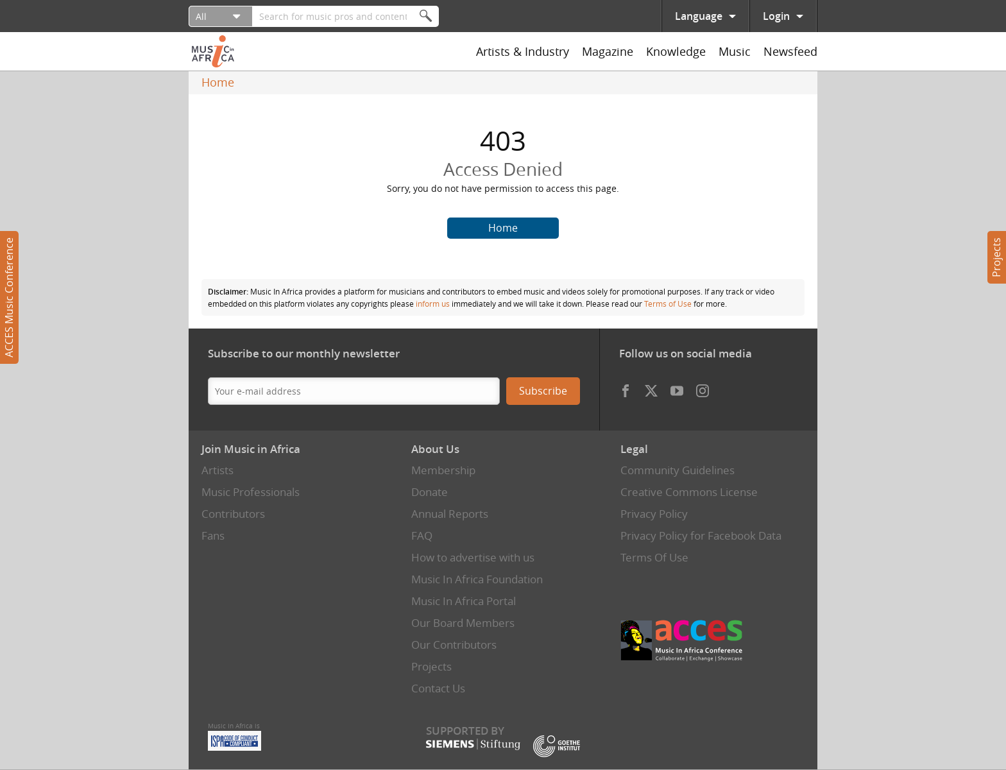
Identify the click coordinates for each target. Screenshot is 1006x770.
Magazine (607, 51)
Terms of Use (668, 303)
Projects (996, 257)
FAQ (421, 535)
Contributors (233, 513)
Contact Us (438, 688)
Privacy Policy (654, 513)
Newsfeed (790, 51)
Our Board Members (463, 622)
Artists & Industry (522, 51)
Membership (443, 470)
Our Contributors (454, 644)
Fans (213, 535)
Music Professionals (250, 491)
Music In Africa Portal (463, 601)
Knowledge (676, 51)
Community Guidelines (677, 470)
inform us (433, 303)
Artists (217, 470)
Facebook (625, 388)
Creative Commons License (689, 491)
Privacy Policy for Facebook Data (700, 535)
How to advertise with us (472, 557)
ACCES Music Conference (9, 297)
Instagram (702, 388)
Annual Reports (449, 513)
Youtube (676, 388)
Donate (429, 491)
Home (217, 82)
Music (735, 51)
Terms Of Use (654, 557)
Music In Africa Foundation (477, 579)
